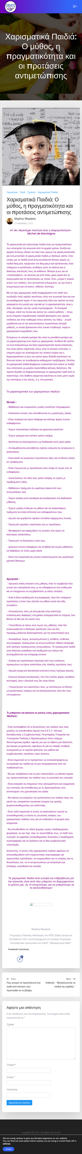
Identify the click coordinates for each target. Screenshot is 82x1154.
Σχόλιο (10, 1024)
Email (11, 1077)
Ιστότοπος (12, 1089)
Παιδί (22, 192)
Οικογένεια (12, 192)
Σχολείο (31, 192)
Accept (8, 1149)
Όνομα (11, 1064)
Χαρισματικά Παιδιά (48, 192)
